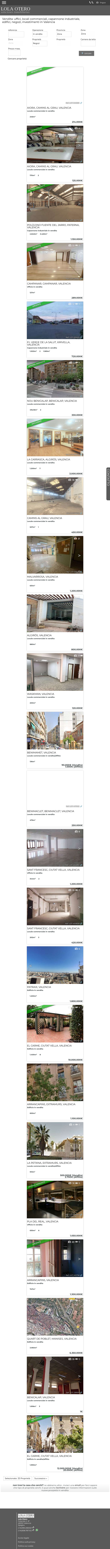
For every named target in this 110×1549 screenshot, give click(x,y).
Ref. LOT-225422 (73, 337)
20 (71, 1242)
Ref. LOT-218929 (73, 1393)
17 (77, 655)
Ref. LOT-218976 (73, 1334)
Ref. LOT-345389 (73, 103)
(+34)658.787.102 (26, 1531)
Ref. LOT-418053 (73, 748)
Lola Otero (22, 1519)
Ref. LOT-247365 (73, 1099)
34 (71, 1007)
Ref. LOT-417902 (73, 806)
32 (70, 421)
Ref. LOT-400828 (72, 924)
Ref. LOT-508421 (73, 630)
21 (77, 538)
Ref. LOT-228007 (73, 1215)
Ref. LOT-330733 (73, 220)
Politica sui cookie (25, 1546)
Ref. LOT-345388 (73, 162)
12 (71, 245)
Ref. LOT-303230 (73, 1041)
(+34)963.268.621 (26, 1528)
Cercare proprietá (17, 58)
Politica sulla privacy (26, 1542)
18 (71, 480)
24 (76, 187)
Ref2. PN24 (71, 1451)
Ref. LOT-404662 (72, 865)
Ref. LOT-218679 (73, 396)
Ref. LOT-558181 (73, 513)
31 (71, 1183)
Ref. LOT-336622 (73, 455)
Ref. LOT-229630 (73, 1158)
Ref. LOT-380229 (73, 982)
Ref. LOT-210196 (73, 1449)
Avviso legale (23, 1538)
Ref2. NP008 (71, 1217)
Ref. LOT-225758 (73, 1275)
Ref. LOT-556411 (73, 572)
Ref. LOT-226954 (73, 279)
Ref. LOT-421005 (73, 689)
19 (71, 890)
